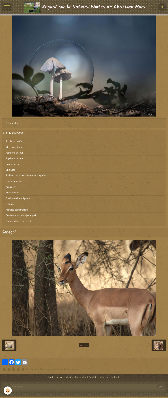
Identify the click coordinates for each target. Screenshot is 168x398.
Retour (84, 345)
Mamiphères (12, 192)
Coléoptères (12, 164)
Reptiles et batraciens (17, 209)
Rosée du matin (14, 141)
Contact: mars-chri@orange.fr (21, 215)
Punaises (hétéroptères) (18, 221)
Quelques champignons (18, 198)
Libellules (10, 169)
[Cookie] (8, 390)
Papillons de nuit (14, 158)
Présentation (12, 123)
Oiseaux (10, 203)
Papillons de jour (14, 152)
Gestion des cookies (76, 377)
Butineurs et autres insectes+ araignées (26, 175)
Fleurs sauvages (14, 181)
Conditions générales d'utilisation (105, 377)
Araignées (11, 186)
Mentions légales (55, 377)
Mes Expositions (14, 147)
